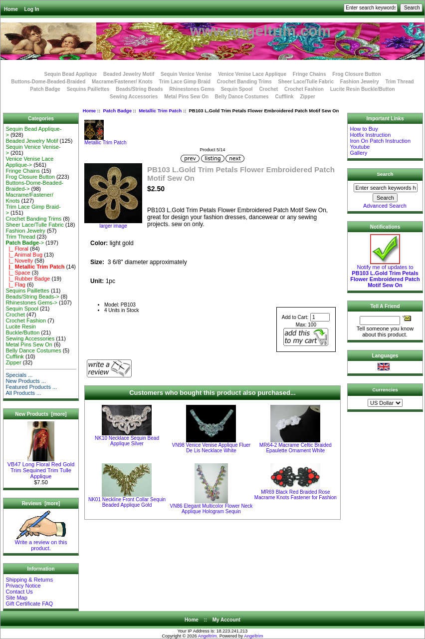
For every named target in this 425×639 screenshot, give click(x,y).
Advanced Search (385, 206)
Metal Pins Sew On (186, 96)
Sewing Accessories (134, 96)
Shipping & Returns (29, 580)
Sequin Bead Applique (70, 74)
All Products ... (23, 393)
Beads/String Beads (139, 89)
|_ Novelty (19, 261)
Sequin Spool (237, 89)
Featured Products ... (31, 387)
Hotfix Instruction (370, 135)
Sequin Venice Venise (186, 74)
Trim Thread (399, 81)
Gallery (358, 153)
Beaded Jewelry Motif (128, 74)
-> (24, 243)
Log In (31, 9)
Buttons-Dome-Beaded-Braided (48, 81)
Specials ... (18, 375)
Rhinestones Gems (191, 89)
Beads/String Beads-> (32, 297)
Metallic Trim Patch (160, 110)
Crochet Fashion (304, 89)
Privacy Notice (22, 586)
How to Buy (364, 129)
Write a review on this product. (41, 542)
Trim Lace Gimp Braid (185, 81)
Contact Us (18, 592)
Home (11, 9)
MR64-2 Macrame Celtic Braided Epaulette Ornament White (295, 447)
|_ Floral (16, 249)
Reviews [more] (41, 503)
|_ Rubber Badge (27, 279)
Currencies (385, 389)
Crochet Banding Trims (244, 81)
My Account (226, 620)
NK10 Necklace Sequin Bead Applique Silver (127, 440)
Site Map (16, 598)
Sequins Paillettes (88, 89)
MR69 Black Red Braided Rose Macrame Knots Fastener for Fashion (295, 494)
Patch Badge (117, 110)
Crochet (268, 89)
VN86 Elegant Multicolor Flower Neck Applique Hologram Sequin (211, 508)
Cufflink (284, 96)
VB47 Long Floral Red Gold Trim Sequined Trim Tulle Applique (41, 467)
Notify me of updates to (385, 273)
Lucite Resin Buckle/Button (362, 89)
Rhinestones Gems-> (31, 303)
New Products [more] (40, 414)
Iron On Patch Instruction (380, 141)
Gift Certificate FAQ (29, 604)
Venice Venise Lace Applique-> (29, 162)
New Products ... (25, 381)
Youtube (360, 147)
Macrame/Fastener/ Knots (122, 81)
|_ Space (17, 273)
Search (385, 174)
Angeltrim (207, 636)
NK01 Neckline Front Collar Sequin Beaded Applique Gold (127, 502)
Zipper (307, 96)
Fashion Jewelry (359, 81)
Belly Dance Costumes (242, 96)
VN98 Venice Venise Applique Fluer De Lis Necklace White (211, 447)
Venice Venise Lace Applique (252, 74)
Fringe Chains (309, 74)
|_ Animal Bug (23, 255)
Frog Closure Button (356, 74)
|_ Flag (15, 285)
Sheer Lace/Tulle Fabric (306, 81)
